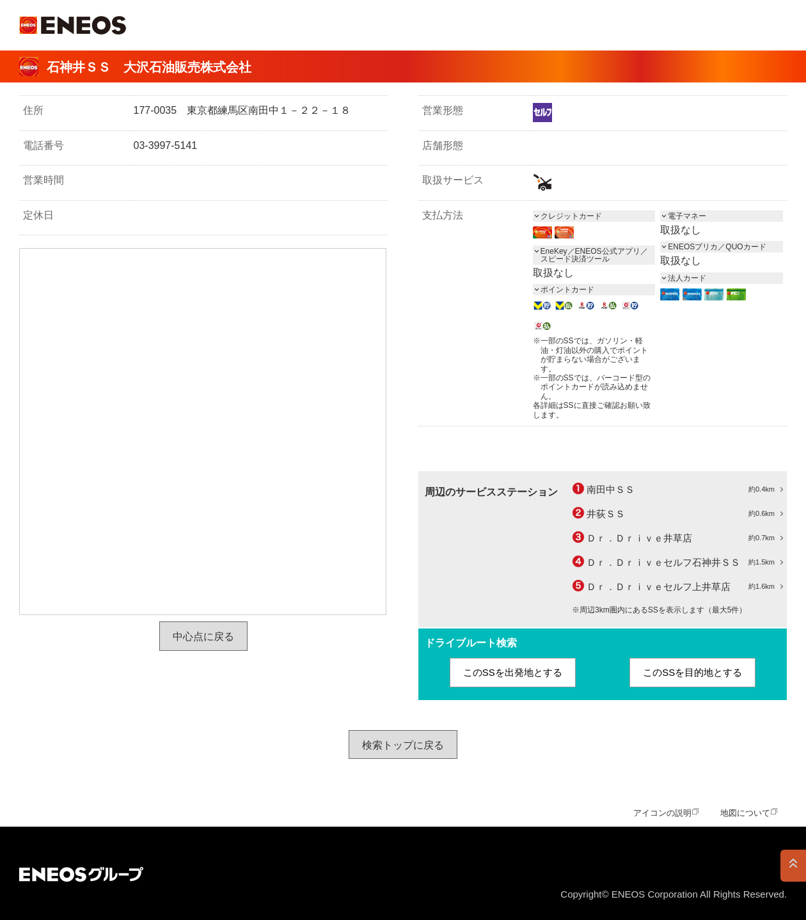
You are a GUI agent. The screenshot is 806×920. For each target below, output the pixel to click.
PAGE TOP (793, 866)
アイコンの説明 (662, 813)
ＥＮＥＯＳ (72, 25)
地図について (745, 813)
